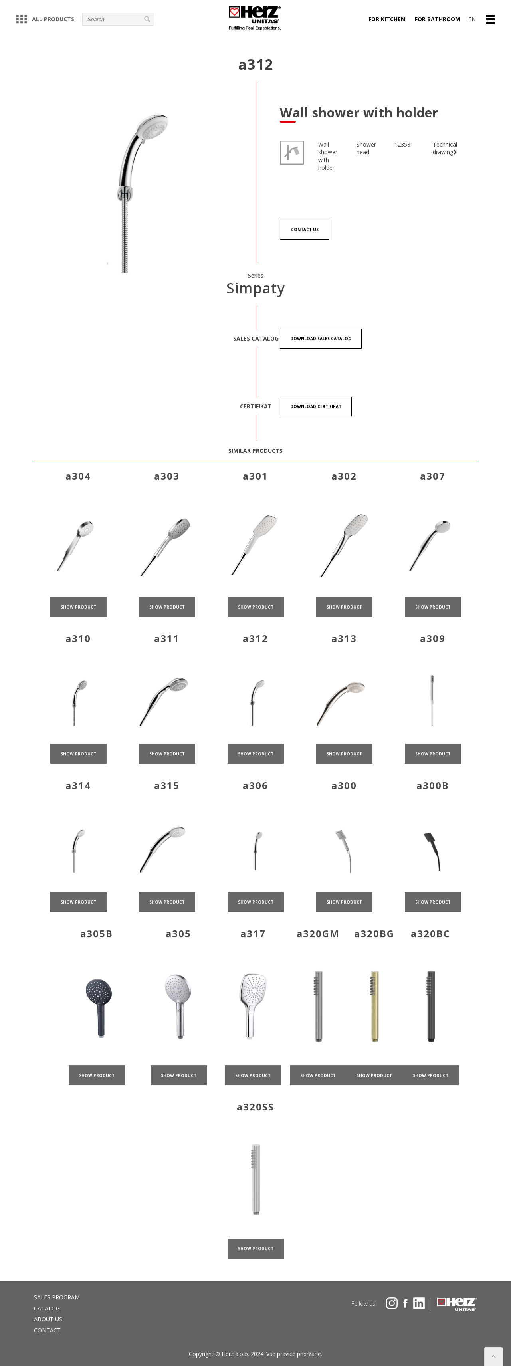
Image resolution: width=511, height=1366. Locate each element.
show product (78, 632)
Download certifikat (315, 406)
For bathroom (437, 19)
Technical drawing (445, 148)
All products (45, 19)
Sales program (57, 1297)
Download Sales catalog (320, 338)
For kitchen (386, 19)
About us (48, 1319)
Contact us (305, 229)
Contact (47, 1330)
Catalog (47, 1308)
